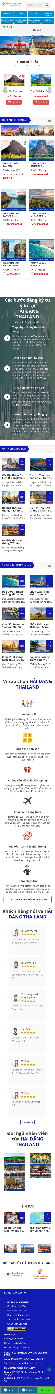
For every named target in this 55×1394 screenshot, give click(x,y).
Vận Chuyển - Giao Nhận (19, 1319)
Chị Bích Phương (29, 930)
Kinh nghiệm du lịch (14, 448)
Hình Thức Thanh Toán (18, 1314)
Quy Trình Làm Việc (16, 1306)
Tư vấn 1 (9, 1390)
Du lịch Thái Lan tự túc (15, 1342)
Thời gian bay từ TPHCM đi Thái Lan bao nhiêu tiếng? (40, 1232)
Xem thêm (14, 102)
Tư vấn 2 (28, 1390)
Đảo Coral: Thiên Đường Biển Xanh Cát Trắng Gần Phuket (13, 596)
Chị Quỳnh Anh (28, 962)
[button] (49, 90)
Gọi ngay (45, 1390)
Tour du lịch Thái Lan (15, 120)
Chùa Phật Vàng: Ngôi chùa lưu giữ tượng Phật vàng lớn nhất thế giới (13, 661)
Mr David (25, 1061)
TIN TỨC (28, 1206)
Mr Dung (25, 1093)
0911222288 (36, 1363)
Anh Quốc (26, 1029)
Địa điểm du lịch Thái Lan (16, 565)
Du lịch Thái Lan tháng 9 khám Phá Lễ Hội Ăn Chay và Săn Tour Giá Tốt (41, 512)
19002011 (14, 1363)
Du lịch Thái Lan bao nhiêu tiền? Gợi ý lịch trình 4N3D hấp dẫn (40, 479)
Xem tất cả (27, 1122)
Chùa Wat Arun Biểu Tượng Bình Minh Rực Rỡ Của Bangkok (40, 596)
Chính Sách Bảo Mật (17, 1323)
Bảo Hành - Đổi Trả (16, 1310)
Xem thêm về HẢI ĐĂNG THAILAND (27, 899)
